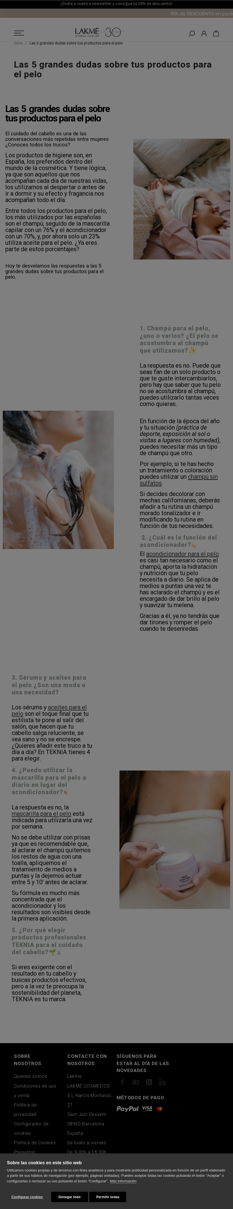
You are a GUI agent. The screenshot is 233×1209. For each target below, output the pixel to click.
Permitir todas (110, 1197)
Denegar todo (69, 1197)
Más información (123, 1183)
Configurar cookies (27, 1197)
